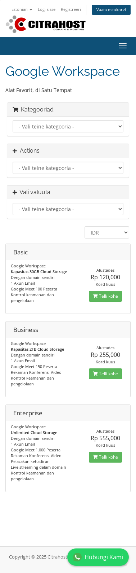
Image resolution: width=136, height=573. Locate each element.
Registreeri (71, 9)
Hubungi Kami (98, 557)
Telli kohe (105, 296)
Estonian (22, 9)
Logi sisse (46, 9)
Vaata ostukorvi (111, 9)
